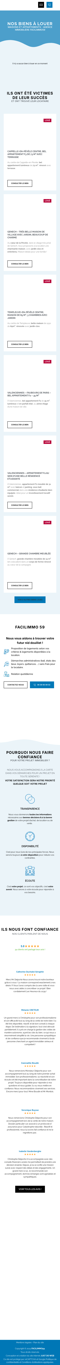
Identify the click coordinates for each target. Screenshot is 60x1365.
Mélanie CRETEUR (30, 1010)
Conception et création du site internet (30, 1356)
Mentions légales (24, 1342)
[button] (30, 599)
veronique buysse (30, 1110)
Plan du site (38, 1342)
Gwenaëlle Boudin (30, 1063)
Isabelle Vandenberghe (30, 1151)
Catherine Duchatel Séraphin (30, 972)
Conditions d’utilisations (32, 1362)
